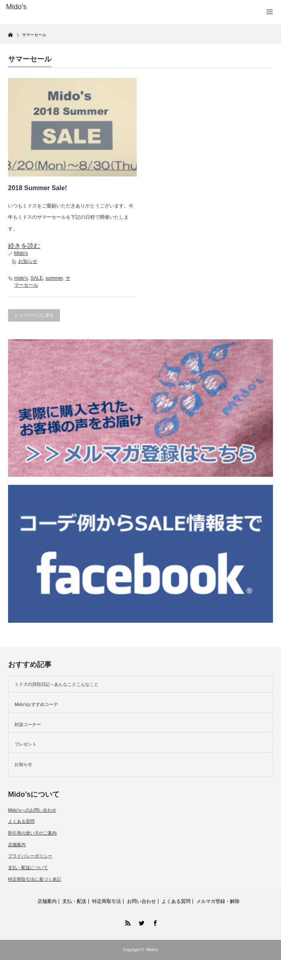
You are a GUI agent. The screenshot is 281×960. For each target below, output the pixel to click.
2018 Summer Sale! (37, 188)
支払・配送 (74, 901)
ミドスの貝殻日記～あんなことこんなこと (56, 684)
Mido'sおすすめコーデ (36, 704)
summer (54, 278)
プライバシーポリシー (30, 855)
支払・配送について (28, 867)
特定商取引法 (106, 901)
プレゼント (25, 744)
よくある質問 (21, 821)
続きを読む (24, 245)
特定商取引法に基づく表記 (34, 879)
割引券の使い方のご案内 (32, 833)
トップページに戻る (34, 315)
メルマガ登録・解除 (218, 901)
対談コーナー (27, 724)
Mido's (21, 253)
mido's (21, 278)
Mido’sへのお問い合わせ (32, 810)
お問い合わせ (141, 901)
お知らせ (27, 261)
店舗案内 (17, 844)
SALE (37, 278)
